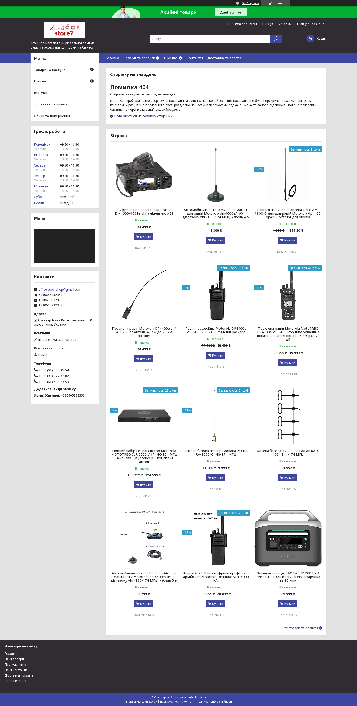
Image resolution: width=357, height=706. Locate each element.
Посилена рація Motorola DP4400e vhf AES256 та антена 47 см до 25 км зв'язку (144, 331)
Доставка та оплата (224, 58)
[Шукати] (276, 39)
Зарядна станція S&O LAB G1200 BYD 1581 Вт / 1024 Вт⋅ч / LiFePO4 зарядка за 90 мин (288, 576)
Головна (112, 58)
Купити (145, 236)
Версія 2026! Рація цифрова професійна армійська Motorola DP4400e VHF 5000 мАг (216, 576)
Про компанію (15, 664)
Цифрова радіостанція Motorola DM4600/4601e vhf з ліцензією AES (144, 211)
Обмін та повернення (52, 115)
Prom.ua (200, 697)
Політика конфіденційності (214, 701)
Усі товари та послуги (301, 628)
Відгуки (40, 92)
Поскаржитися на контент (177, 701)
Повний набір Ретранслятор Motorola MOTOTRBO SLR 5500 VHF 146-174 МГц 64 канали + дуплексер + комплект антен (144, 456)
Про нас (171, 58)
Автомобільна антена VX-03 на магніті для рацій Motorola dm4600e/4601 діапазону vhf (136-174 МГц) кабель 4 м (216, 213)
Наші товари (14, 659)
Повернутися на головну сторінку (143, 115)
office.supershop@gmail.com (59, 290)
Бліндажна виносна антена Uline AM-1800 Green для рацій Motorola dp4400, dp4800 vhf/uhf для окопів (288, 213)
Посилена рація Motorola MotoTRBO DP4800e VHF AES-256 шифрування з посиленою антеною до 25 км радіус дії (288, 333)
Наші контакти (16, 670)
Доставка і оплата (19, 675)
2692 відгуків (250, 3)
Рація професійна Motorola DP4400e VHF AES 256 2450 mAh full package (216, 330)
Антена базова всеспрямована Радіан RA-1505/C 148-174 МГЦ (216, 452)
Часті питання (15, 681)
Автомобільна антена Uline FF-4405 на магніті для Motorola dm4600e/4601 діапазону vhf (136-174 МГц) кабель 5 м (144, 576)
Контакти (194, 58)
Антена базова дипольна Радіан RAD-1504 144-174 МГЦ (288, 452)
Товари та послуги (139, 58)
